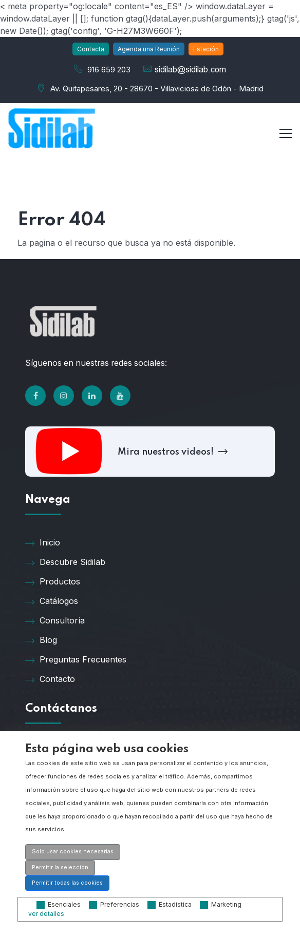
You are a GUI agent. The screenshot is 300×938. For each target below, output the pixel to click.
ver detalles (46, 913)
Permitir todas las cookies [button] (67, 883)
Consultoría (55, 620)
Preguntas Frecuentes (75, 659)
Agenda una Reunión (149, 49)
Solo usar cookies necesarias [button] (73, 851)
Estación (206, 49)
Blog (41, 639)
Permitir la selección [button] (60, 867)
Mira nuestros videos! (171, 451)
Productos (52, 581)
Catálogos (51, 600)
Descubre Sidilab (65, 561)
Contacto (50, 678)
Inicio (42, 542)
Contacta (90, 49)
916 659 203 (108, 69)
